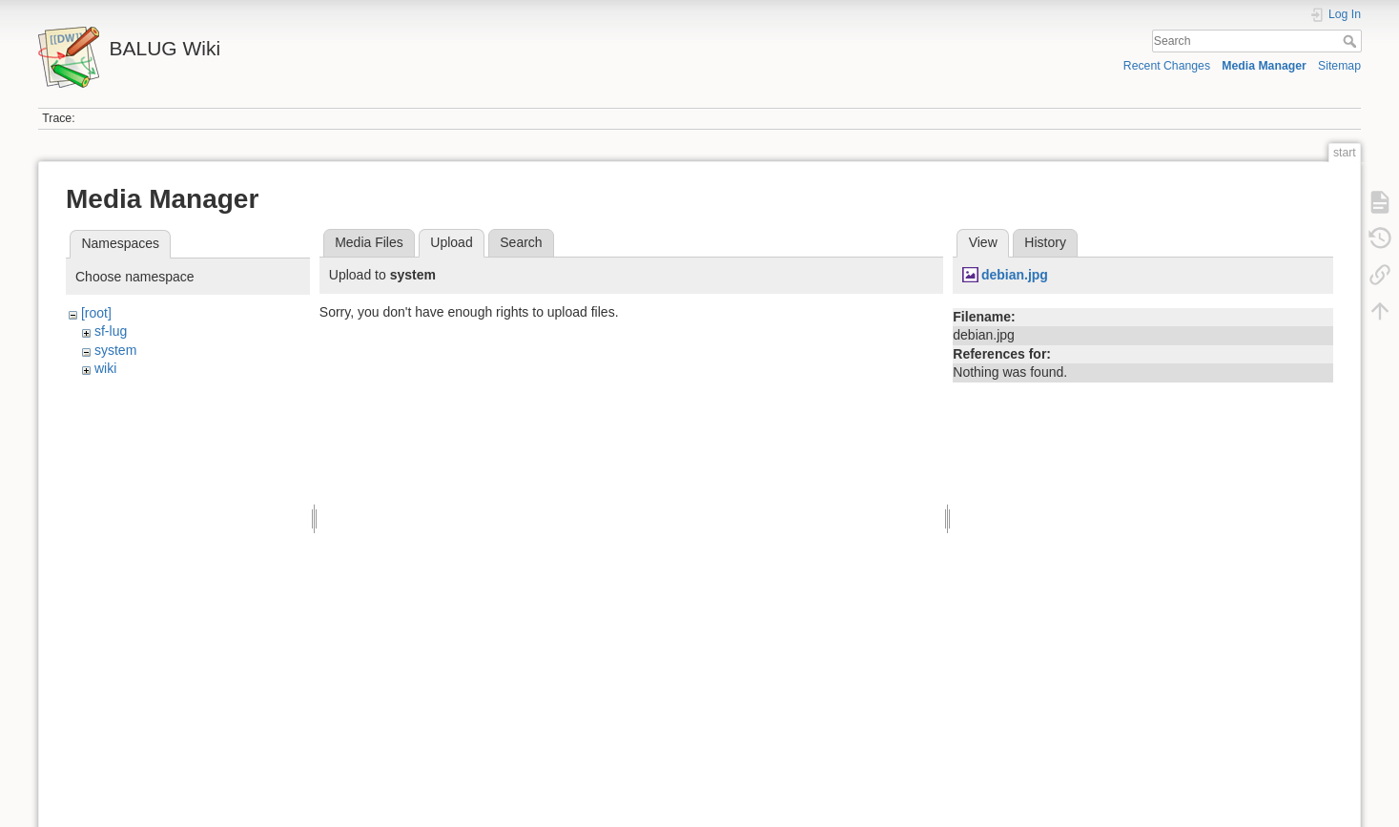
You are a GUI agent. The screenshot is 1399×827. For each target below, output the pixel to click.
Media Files (369, 242)
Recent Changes (1166, 65)
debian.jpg (1014, 274)
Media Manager (1264, 65)
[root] (96, 312)
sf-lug (110, 331)
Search (1352, 41)
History (1045, 242)
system (115, 350)
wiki (105, 368)
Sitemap (1339, 65)
